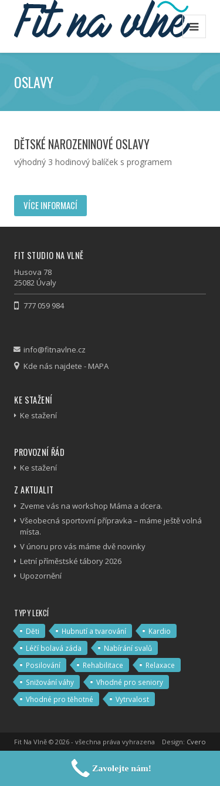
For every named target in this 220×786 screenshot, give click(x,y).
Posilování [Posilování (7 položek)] (43, 665)
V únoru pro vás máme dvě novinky (82, 546)
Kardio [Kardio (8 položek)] (159, 631)
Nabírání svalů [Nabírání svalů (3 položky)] (128, 648)
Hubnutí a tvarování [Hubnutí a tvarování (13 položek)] (94, 631)
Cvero (196, 741)
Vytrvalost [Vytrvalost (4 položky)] (132, 699)
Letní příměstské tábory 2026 (70, 561)
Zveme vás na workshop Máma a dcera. (91, 506)
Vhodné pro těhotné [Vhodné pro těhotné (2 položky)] (59, 699)
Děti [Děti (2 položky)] (32, 631)
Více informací (50, 205)
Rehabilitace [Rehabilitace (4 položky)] (103, 665)
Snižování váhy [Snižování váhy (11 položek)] (50, 682)
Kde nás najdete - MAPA (66, 366)
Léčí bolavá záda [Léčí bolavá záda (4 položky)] (54, 648)
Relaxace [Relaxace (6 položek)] (160, 665)
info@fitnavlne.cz (54, 349)
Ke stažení (38, 415)
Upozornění (41, 575)
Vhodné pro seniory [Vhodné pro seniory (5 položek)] (129, 682)
